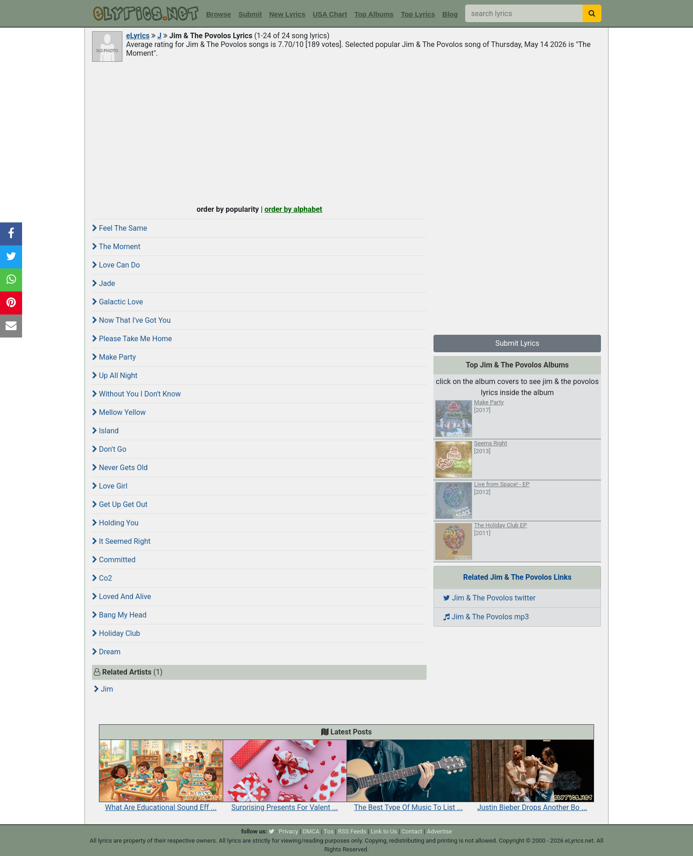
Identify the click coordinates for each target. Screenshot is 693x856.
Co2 (102, 578)
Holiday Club (116, 633)
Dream (106, 651)
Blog (449, 14)
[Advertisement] (346, 132)
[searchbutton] (592, 13)
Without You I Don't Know (136, 394)
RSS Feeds (352, 831)
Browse (218, 14)
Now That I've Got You (131, 320)
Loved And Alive (121, 596)
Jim (103, 689)
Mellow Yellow (119, 412)
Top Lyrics (418, 14)
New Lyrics (287, 14)
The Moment (116, 246)
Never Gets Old (120, 467)
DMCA (310, 831)
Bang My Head (119, 615)
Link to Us (384, 831)
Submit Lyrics (517, 343)
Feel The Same (119, 228)
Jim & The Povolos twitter (489, 598)
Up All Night (115, 375)
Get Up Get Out (120, 504)
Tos (329, 831)
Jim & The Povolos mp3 (486, 616)
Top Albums (373, 14)
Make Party (114, 357)
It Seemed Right (121, 541)
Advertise (439, 831)
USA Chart (330, 14)
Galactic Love (117, 301)
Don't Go (109, 449)
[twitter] (271, 831)
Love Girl (109, 486)
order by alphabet (294, 209)
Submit (250, 14)
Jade (103, 283)
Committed (113, 559)
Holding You (115, 522)
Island (105, 430)
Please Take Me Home (132, 338)
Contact (411, 831)
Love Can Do (116, 265)
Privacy (288, 831)
